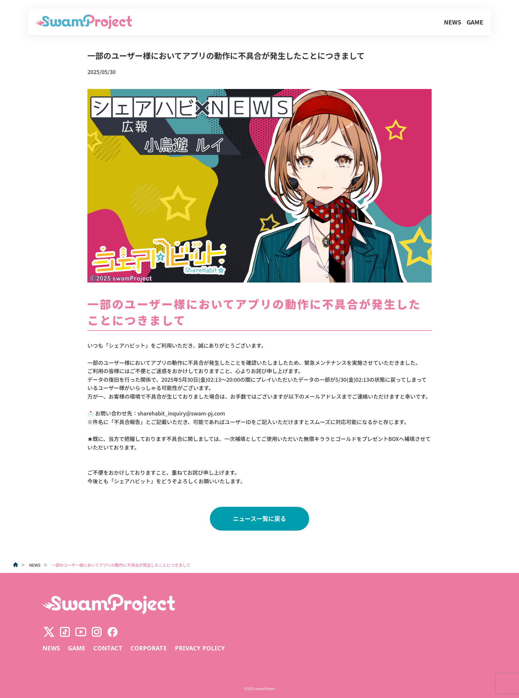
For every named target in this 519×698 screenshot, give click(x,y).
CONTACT (107, 648)
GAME (474, 22)
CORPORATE (148, 648)
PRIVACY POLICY (200, 648)
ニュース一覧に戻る (259, 518)
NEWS (452, 22)
